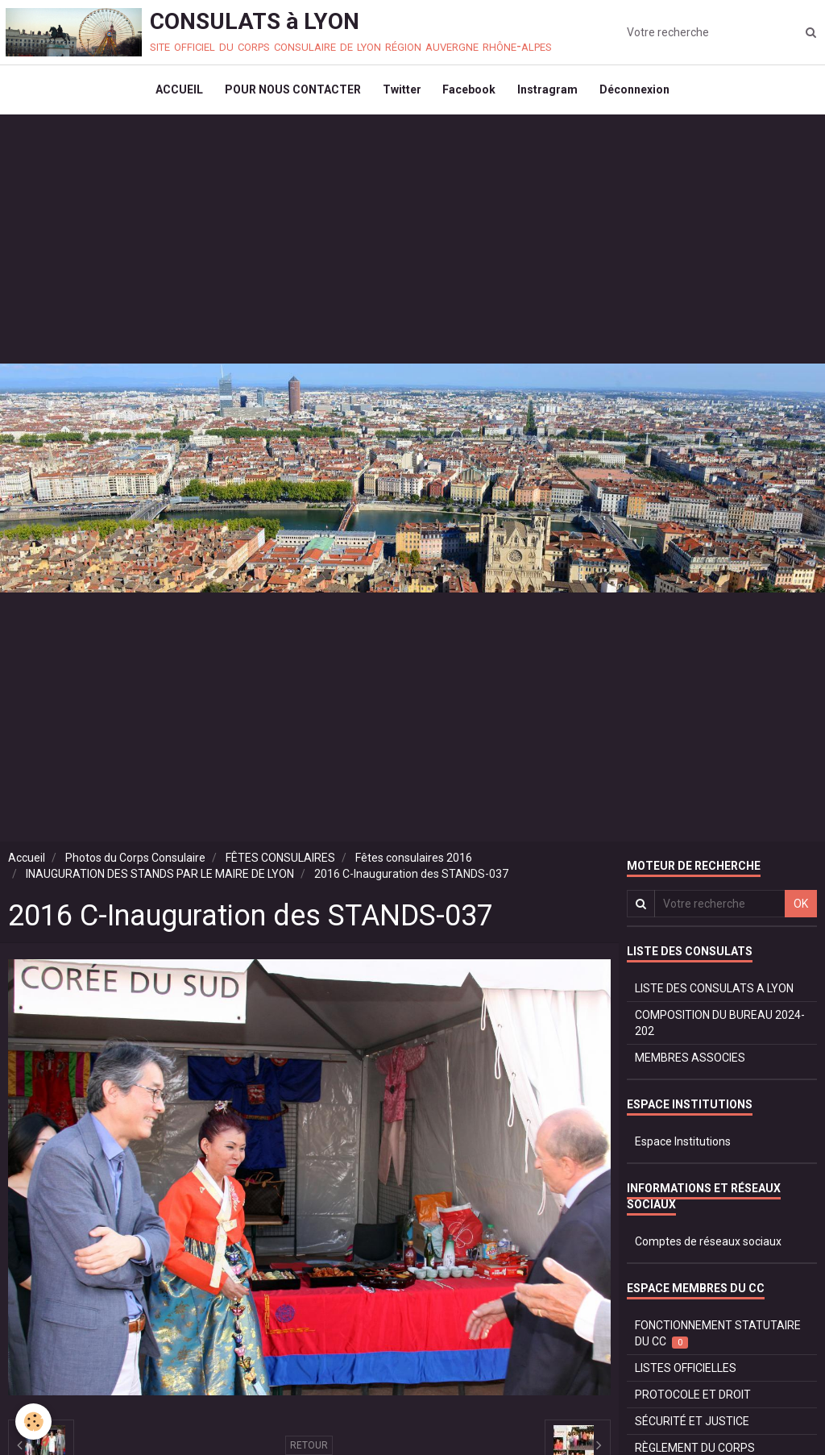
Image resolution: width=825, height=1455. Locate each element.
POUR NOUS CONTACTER (289, 93)
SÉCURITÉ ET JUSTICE (692, 1428)
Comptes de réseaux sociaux (708, 1248)
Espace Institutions (683, 1148)
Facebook (470, 93)
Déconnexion (641, 93)
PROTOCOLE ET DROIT (693, 1401)
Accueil (26, 864)
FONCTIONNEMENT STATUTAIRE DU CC (718, 1341)
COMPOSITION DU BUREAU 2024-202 (720, 1030)
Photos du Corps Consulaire (135, 864)
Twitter (400, 93)
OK (801, 910)
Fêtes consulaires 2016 (413, 864)
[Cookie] (34, 1421)
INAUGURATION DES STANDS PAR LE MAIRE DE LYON (160, 881)
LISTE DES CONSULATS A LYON (714, 995)
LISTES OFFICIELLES (685, 1375)
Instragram (551, 93)
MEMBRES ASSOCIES (690, 1064)
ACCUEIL (173, 93)
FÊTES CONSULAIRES (280, 864)
